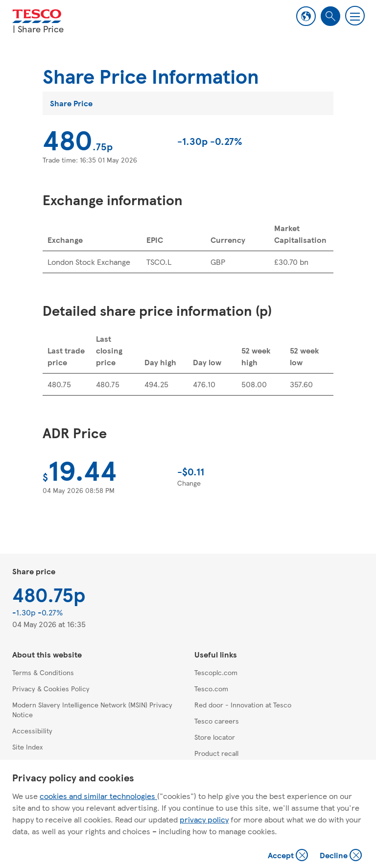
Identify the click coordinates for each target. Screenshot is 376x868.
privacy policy (204, 819)
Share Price (71, 103)
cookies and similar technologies (98, 795)
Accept (289, 856)
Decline (341, 856)
